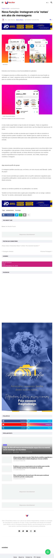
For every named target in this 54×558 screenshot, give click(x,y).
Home (15, 557)
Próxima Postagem (45, 251)
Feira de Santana (7, 262)
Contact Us (29, 557)
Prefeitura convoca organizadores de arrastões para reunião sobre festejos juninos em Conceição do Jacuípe (31, 466)
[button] (2, 2)
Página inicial (5, 8)
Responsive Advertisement (27, 234)
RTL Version (37, 557)
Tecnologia (18, 210)
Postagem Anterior (8, 251)
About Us (21, 557)
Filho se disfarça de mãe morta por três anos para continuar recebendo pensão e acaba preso (31, 475)
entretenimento (15, 8)
